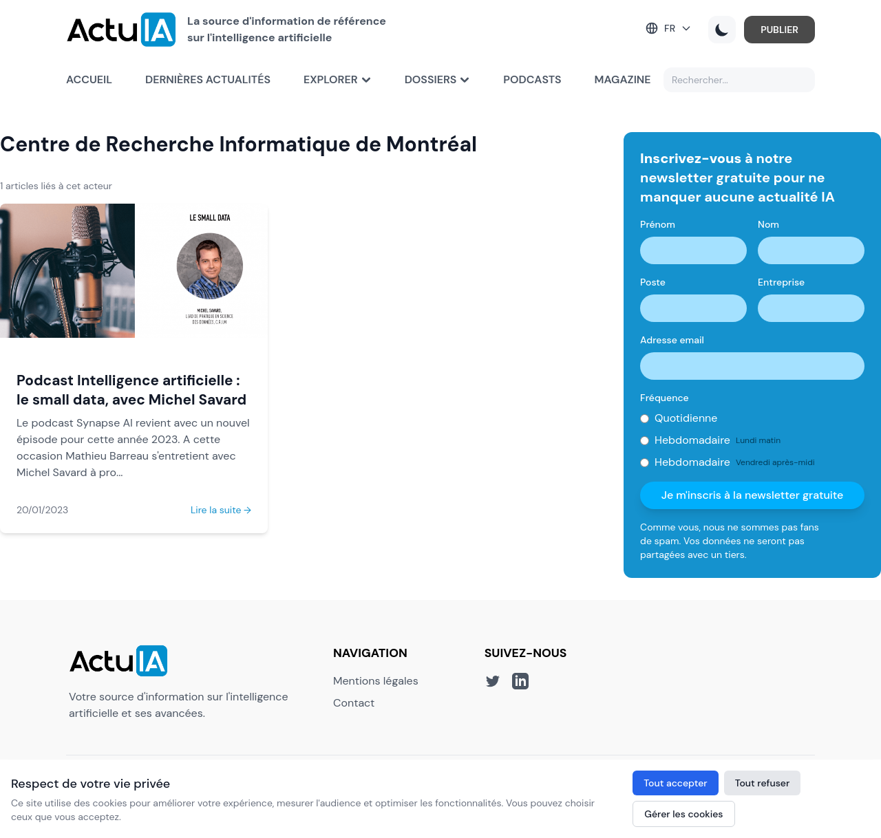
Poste (653, 282)
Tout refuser (762, 783)
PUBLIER (779, 29)
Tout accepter (675, 783)
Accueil (89, 79)
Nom (768, 224)
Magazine (623, 79)
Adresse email (672, 340)
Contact (353, 703)
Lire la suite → (221, 510)
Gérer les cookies (683, 814)
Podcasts (532, 79)
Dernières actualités (207, 79)
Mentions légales (375, 681)
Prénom (657, 224)
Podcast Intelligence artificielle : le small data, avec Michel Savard (131, 390)
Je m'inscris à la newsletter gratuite (752, 495)
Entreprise (781, 282)
